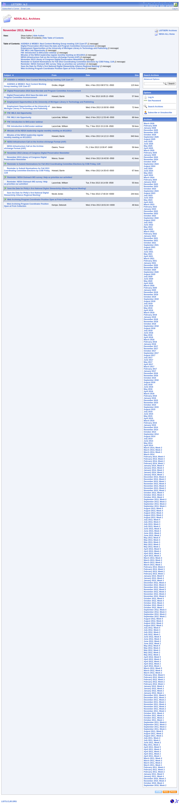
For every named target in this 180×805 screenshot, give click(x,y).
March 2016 (149, 394)
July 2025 (148, 141)
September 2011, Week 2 (155, 727)
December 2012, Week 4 (155, 583)
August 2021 (149, 247)
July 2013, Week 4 (152, 522)
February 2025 (150, 153)
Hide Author (38, 36)
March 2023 (149, 204)
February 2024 (150, 180)
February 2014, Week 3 (154, 459)
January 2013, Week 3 (154, 580)
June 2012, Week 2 (152, 641)
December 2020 (151, 265)
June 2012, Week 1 (152, 643)
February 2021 (150, 261)
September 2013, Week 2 (155, 504)
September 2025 (151, 137)
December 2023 (151, 184)
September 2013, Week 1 (155, 506)
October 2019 (150, 297)
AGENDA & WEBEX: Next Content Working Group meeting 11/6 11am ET (54, 44)
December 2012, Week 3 (155, 585)
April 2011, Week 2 (152, 754)
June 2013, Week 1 (152, 535)
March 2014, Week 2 (153, 450)
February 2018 (150, 342)
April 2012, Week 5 (152, 657)
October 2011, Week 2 (154, 718)
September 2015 (151, 407)
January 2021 (150, 263)
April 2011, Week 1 (152, 756)
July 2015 (148, 412)
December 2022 (151, 211)
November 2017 (151, 349)
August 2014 (149, 436)
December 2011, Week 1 (155, 702)
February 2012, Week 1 (154, 684)
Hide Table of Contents (53, 38)
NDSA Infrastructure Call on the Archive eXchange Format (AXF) (50, 57)
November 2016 (151, 376)
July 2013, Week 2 (152, 526)
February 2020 (150, 288)
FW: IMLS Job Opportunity (33, 50)
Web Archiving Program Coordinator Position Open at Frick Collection (53, 68)
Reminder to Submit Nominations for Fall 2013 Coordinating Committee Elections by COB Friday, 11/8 (67, 62)
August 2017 (149, 355)
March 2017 (149, 367)
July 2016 (148, 385)
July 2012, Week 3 (152, 630)
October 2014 (150, 432)
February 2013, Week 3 (154, 569)
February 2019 (150, 315)
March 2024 (149, 177)
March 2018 (149, 339)
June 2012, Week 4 (152, 637)
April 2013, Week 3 (152, 553)
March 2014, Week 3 (153, 448)
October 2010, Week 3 (154, 783)
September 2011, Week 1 (155, 729)
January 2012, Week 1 (154, 693)
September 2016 (151, 380)
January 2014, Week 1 (154, 475)
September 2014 (151, 434)
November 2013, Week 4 (155, 484)
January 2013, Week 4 (154, 578)
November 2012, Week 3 (155, 592)
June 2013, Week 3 (152, 531)
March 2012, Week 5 (153, 668)
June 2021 (148, 252)
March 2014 (149, 454)
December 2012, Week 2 (155, 587)
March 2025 (149, 150)
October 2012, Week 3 (154, 603)
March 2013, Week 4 (153, 558)
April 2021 (148, 256)
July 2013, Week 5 (152, 520)
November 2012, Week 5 (155, 589)
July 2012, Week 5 (152, 628)
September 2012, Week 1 (155, 616)
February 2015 (150, 423)
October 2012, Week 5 (154, 598)
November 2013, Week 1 (155, 490)
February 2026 (150, 126)
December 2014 (151, 427)
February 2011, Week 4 (154, 767)
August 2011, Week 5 (153, 731)
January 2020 (150, 290)
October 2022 (150, 216)
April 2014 (148, 445)
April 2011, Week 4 (152, 749)
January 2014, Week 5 (154, 466)
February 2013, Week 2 (154, 571)
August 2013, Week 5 (153, 508)
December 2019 (151, 292)
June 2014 (148, 441)
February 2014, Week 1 (154, 463)
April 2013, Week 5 (152, 549)
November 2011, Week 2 (155, 709)
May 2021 (148, 254)
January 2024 (150, 182)
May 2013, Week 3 (152, 542)
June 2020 (148, 279)
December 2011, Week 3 (155, 697)
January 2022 (150, 236)
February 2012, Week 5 (154, 675)
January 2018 (150, 344)
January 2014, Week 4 (154, 468)
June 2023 (148, 198)
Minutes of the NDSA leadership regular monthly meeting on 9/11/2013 (53, 55)
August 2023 (149, 193)
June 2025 (148, 144)
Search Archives (151, 75)
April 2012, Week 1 (152, 666)
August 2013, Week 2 (153, 515)
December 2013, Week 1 (155, 481)
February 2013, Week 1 (154, 574)
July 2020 (148, 276)
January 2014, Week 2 (154, 472)
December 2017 (151, 346)
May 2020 (148, 281)
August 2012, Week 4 (153, 621)
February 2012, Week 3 (154, 679)
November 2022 (151, 213)
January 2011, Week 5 (154, 774)
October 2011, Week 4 (154, 713)
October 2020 (150, 270)
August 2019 (149, 301)
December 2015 (151, 400)
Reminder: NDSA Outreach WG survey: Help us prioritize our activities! (53, 64)
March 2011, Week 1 (153, 765)
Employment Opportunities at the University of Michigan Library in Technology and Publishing (64, 48)
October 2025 (150, 135)
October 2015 (150, 405)
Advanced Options (151, 79)
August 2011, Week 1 (153, 736)
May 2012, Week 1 (152, 655)
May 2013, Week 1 (152, 547)
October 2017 (150, 351)
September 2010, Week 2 (155, 785)
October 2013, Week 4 (154, 495)
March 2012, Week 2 (153, 673)
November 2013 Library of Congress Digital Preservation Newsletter (52, 59)
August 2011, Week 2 (153, 733)
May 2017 (148, 362)
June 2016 (148, 387)
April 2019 (148, 310)
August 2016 (149, 382)
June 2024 (148, 171)
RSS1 (166, 792)
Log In (151, 97)
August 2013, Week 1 (153, 517)
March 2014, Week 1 (153, 452)
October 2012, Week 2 (154, 605)
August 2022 (149, 220)
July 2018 (148, 330)
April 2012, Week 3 (152, 661)
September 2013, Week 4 (155, 499)
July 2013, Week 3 (152, 524)
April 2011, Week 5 (152, 747)
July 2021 (148, 249)
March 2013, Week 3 (153, 560)
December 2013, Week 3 (155, 477)
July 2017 (148, 358)
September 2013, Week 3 (155, 502)
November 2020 (151, 267)
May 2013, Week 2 (152, 544)
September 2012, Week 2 (155, 614)
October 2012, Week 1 (154, 607)
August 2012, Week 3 (153, 623)
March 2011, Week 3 (153, 760)
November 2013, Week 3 (155, 486)
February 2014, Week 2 (154, 461)
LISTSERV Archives (168, 30)
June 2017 (148, 360)
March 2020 (149, 285)
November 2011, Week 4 (155, 704)
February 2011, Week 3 (154, 769)
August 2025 (149, 139)
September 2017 (151, 353)
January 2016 (150, 398)
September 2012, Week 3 (155, 612)
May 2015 (148, 416)
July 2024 (148, 168)
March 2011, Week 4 (153, 758)
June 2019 (148, 306)
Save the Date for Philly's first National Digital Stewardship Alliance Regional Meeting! (60, 66)
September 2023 (151, 191)
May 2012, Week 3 (152, 650)
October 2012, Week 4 (154, 601)
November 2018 (151, 321)
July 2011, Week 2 (152, 740)
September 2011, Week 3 (155, 724)
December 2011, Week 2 (155, 700)
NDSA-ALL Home (167, 34)
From (54, 75)
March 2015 (149, 421)
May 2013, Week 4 (152, 540)
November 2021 (151, 240)
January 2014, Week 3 (154, 470)
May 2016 (148, 389)
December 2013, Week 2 (155, 479)
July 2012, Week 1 (152, 634)
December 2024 (151, 157)
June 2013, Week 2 (152, 533)
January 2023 (150, 209)
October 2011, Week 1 (154, 720)
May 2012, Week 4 (152, 648)
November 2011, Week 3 (155, 706)
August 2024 (149, 166)
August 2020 (149, 274)
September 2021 (151, 245)
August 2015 (149, 409)
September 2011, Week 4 (155, 722)
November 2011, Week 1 (155, 711)
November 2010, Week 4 (155, 781)
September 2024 (151, 164)
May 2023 (148, 200)
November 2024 (151, 159)
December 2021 (151, 238)
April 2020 (148, 283)
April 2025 (148, 148)
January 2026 (150, 128)
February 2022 (150, 234)
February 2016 (150, 396)
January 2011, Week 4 (154, 776)
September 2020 (151, 272)
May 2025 (148, 146)
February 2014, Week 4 (154, 457)
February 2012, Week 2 (154, 682)
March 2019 (149, 312)
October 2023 (150, 189)
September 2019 (151, 299)
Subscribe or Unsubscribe (160, 112)
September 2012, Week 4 (155, 610)
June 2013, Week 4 (152, 529)
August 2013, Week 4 (153, 511)
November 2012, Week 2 (155, 594)
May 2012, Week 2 (152, 652)
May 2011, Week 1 (152, 745)
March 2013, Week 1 (153, 565)
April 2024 (148, 175)
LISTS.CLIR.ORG (9, 801)
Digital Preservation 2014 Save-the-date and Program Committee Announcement (57, 46)
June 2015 (148, 414)
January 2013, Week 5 (154, 576)
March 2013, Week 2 (153, 562)
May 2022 (148, 227)
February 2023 (150, 207)
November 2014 (151, 430)
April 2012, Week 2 (152, 664)
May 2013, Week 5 (152, 538)
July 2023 (148, 195)
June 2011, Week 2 (152, 742)
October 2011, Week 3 (154, 715)
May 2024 (148, 173)
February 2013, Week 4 (154, 567)
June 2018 (148, 333)
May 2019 (148, 308)
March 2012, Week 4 (153, 670)
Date (88, 75)
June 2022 (148, 225)
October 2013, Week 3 (154, 497)
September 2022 (151, 218)
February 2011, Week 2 (154, 772)
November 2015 (151, 403)
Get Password (154, 101)
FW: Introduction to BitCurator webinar (38, 53)
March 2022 (149, 231)
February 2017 (150, 369)
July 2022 (148, 222)
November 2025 (151, 132)
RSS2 (173, 792)
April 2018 (148, 337)
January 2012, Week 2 (154, 691)
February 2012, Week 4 (154, 677)
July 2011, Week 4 (152, 738)
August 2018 (149, 328)
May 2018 (148, 335)
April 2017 (148, 364)
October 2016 (150, 378)
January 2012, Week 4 (154, 686)
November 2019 (151, 294)
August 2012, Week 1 (153, 625)
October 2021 (150, 243)
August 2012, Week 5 (153, 619)
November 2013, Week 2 (155, 488)
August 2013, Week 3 (153, 513)
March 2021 (149, 258)
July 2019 (148, 303)
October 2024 (150, 162)
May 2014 (148, 443)
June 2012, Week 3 (152, 639)
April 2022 (148, 229)
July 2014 (148, 439)
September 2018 (151, 326)
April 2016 (148, 391)
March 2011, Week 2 (153, 763)
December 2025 (151, 130)
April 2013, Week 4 (152, 551)
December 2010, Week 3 (155, 779)
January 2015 (150, 425)
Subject (7, 75)
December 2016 (151, 373)
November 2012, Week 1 (155, 596)
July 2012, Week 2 (152, 632)
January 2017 (150, 371)
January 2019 (150, 317)
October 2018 (150, 324)
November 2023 (151, 186)
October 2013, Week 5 (154, 493)
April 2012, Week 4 (152, 659)
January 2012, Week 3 (154, 688)
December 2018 (151, 319)
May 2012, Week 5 (152, 646)
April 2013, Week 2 (152, 556)
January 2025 (150, 155)
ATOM (158, 792)
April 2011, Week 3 (152, 751)
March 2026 (149, 123)
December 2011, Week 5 (155, 695)
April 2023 (148, 202)
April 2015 (148, 418)
